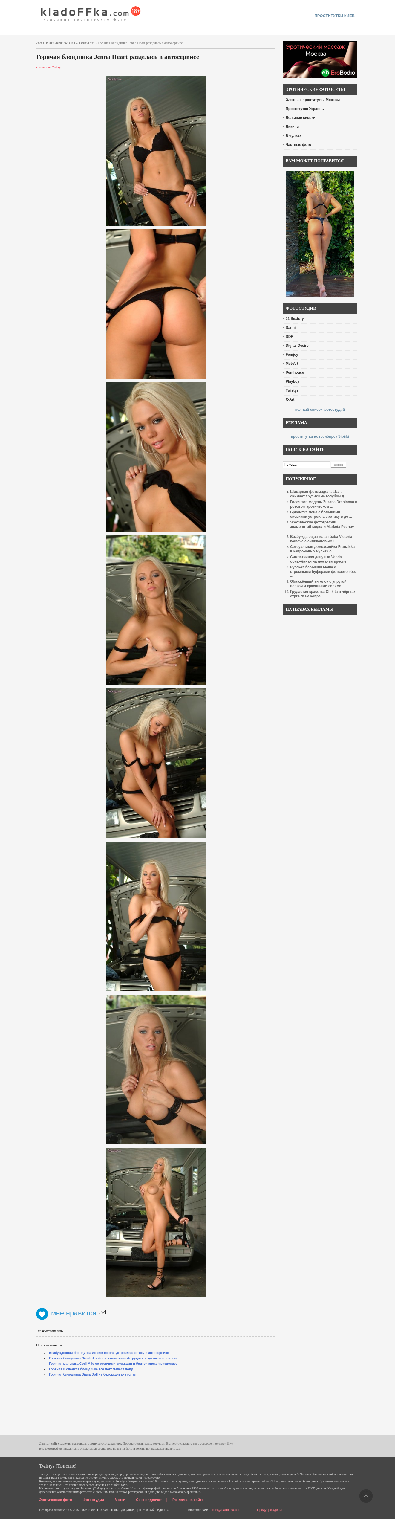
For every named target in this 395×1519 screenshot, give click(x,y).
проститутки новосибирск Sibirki (320, 436)
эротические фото (55, 43)
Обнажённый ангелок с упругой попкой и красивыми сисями (318, 583)
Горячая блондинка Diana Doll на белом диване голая (92, 1374)
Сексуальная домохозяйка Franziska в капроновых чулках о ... (322, 549)
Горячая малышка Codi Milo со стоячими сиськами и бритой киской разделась (113, 1363)
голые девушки (122, 1510)
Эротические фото (55, 1500)
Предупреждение (270, 1510)
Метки (120, 1500)
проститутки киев (334, 15)
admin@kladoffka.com (225, 1510)
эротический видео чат (153, 1510)
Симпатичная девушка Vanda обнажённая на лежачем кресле (318, 559)
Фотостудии (93, 1500)
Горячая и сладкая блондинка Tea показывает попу (91, 1369)
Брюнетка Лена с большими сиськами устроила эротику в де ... (321, 514)
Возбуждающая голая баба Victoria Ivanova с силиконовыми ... (321, 539)
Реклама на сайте (187, 1500)
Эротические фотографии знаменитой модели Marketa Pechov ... (322, 526)
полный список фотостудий (320, 409)
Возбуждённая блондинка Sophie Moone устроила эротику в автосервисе (109, 1353)
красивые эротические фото (91, 12)
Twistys (86, 43)
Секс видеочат (149, 1500)
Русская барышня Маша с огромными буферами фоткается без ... (323, 571)
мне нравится (66, 1313)
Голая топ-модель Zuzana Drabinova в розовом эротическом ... (323, 504)
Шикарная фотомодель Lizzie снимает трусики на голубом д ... (319, 494)
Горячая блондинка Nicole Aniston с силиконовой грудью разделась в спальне (113, 1358)
